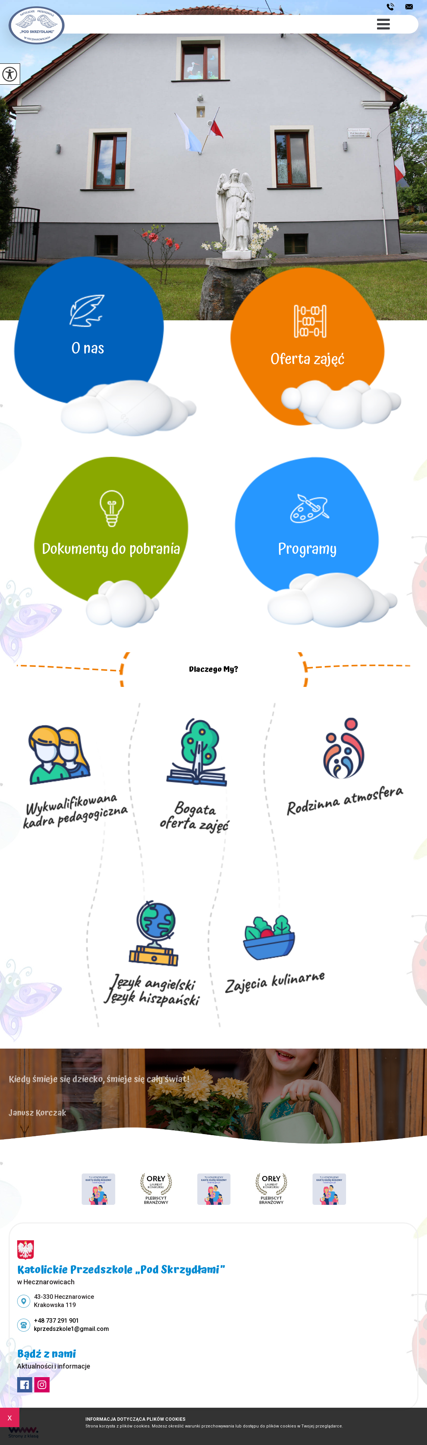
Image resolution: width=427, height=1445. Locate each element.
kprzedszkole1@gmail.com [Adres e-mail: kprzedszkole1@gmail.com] (71, 1328)
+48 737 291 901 (390, 6)
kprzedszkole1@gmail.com (409, 6)
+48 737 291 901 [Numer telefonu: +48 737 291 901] (56, 1320)
